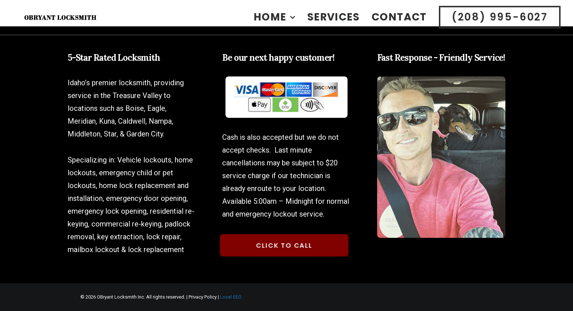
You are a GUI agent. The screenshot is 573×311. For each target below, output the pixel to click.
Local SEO (231, 297)
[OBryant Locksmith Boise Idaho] (74, 22)
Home (274, 22)
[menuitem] (277, 22)
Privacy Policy (203, 297)
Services (333, 22)
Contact (399, 22)
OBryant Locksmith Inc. (121, 297)
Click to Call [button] (278, 245)
